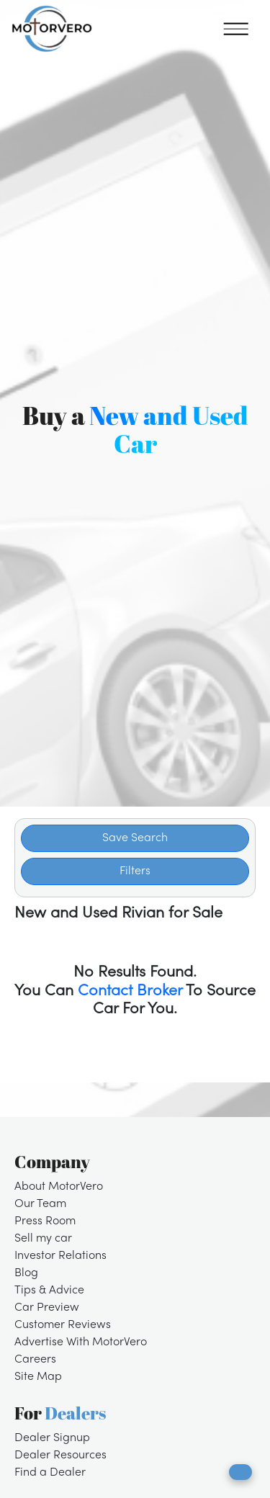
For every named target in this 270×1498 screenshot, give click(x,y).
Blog (26, 1273)
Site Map (38, 1377)
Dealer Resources (60, 1455)
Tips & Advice (49, 1290)
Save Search (135, 838)
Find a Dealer (50, 1473)
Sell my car (43, 1238)
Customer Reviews (62, 1325)
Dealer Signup (52, 1438)
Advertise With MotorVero (80, 1342)
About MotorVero (58, 1187)
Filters (135, 871)
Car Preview (46, 1308)
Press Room (45, 1221)
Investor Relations (60, 1256)
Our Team (40, 1204)
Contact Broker (130, 991)
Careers (35, 1359)
